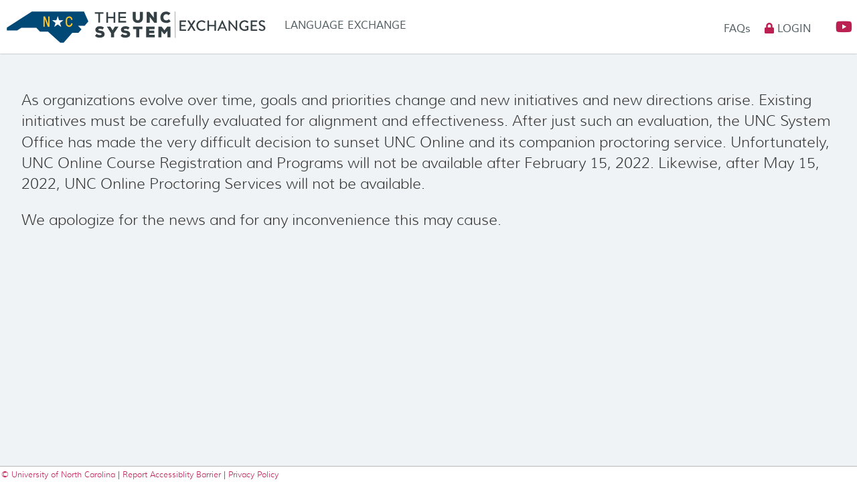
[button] (838, 27)
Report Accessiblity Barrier (172, 474)
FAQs (739, 28)
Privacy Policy (253, 474)
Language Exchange (345, 25)
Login (788, 28)
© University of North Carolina (59, 474)
